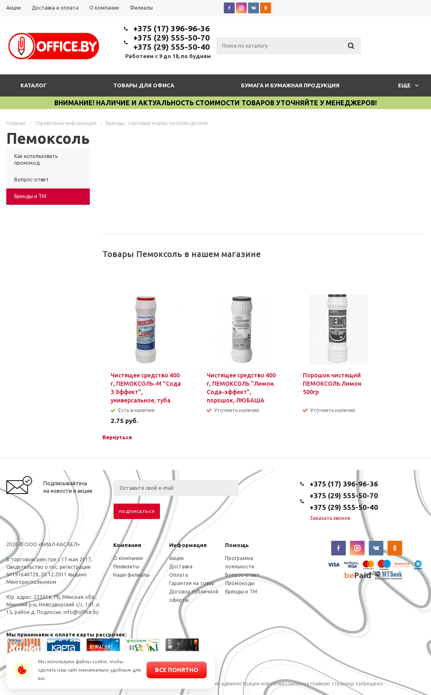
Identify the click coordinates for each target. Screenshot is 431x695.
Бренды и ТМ (241, 591)
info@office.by (81, 612)
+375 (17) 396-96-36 (171, 28)
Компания (127, 545)
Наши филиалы (131, 575)
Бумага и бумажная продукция (290, 85)
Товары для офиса (143, 85)
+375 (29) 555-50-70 (171, 37)
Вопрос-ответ (242, 575)
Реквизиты (126, 566)
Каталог (33, 85)
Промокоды (240, 583)
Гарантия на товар (192, 583)
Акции (176, 558)
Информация (188, 545)
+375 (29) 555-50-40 (171, 46)
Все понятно (176, 670)
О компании (128, 558)
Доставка (181, 566)
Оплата (178, 575)
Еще (408, 85)
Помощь (237, 545)
